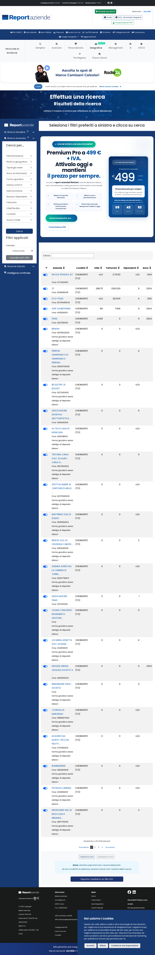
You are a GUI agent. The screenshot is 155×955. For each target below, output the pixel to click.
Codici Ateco (96, 900)
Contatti (58, 935)
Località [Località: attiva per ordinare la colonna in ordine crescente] (80, 267)
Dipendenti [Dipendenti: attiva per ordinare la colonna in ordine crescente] (130, 267)
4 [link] (102, 847)
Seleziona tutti (87, 856)
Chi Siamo (105, 32)
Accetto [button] (90, 945)
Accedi (147, 11)
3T (53, 288)
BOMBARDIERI (58, 765)
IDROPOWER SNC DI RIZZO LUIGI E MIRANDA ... (62, 814)
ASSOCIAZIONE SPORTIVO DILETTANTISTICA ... (61, 414)
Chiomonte (18, 250)
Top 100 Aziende (90, 32)
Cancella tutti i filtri (19, 257)
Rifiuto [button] (103, 945)
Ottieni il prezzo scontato (110, 87)
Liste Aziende (30, 32)
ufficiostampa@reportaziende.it (66, 919)
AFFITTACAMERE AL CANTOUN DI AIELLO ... (62, 488)
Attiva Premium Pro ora (61, 218)
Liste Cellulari (45, 32)
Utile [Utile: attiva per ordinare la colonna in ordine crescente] (96, 267)
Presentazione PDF (123, 22)
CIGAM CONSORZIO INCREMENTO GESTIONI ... (62, 614)
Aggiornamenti (88, 37)
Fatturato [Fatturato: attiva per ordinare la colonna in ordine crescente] (111, 267)
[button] (19, 132)
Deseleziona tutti (105, 856)
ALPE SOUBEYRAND (61, 308)
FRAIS (54, 318)
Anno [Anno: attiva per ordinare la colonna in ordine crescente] (146, 267)
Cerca (19, 231)
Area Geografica (97, 904)
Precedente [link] (84, 847)
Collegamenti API (121, 32)
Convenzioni (138, 32)
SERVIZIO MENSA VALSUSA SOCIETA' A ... (62, 670)
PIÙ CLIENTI (16, 32)
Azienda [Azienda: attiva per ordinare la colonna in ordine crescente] (57, 267)
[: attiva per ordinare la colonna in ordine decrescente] (46, 267)
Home (93, 896)
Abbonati (136, 11)
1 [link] (91, 847)
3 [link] (98, 847)
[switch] (45, 275)
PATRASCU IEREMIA (61, 787)
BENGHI (55, 328)
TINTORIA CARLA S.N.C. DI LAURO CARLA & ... (60, 458)
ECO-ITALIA (57, 298)
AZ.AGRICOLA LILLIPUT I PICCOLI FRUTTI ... (60, 740)
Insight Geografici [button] (68, 37)
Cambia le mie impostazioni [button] (124, 945)
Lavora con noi (73, 32)
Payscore (59, 32)
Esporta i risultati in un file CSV (97, 879)
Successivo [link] (110, 847)
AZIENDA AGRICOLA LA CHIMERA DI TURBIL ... (62, 570)
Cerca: (68, 255)
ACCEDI (70, 950)
